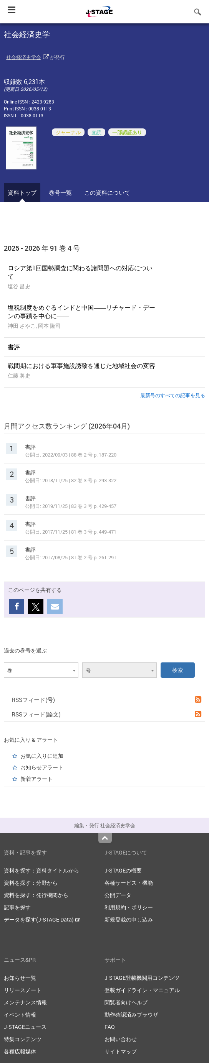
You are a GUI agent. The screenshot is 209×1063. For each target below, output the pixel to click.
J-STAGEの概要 (123, 870)
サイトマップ (120, 1051)
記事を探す (17, 907)
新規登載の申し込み (128, 919)
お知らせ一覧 (20, 977)
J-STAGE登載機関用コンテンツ (141, 977)
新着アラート (36, 778)
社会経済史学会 (23, 57)
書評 (14, 347)
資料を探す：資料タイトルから (41, 870)
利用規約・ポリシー (128, 907)
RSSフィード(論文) (106, 714)
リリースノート (22, 990)
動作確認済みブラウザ (131, 1014)
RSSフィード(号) (106, 699)
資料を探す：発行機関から (36, 895)
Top (105, 838)
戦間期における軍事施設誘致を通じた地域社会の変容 (81, 365)
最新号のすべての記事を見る (172, 395)
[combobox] (41, 670)
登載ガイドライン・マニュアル (142, 990)
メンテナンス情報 (25, 1002)
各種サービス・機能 (128, 882)
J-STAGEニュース (25, 1026)
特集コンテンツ (22, 1039)
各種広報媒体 (20, 1051)
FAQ (109, 1026)
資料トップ (22, 192)
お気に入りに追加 (41, 755)
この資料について (107, 192)
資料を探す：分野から (31, 882)
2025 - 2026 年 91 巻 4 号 (42, 248)
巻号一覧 (60, 192)
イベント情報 (20, 1014)
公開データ (117, 895)
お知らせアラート (41, 767)
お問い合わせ (120, 1039)
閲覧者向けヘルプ (126, 1002)
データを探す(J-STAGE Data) (42, 919)
